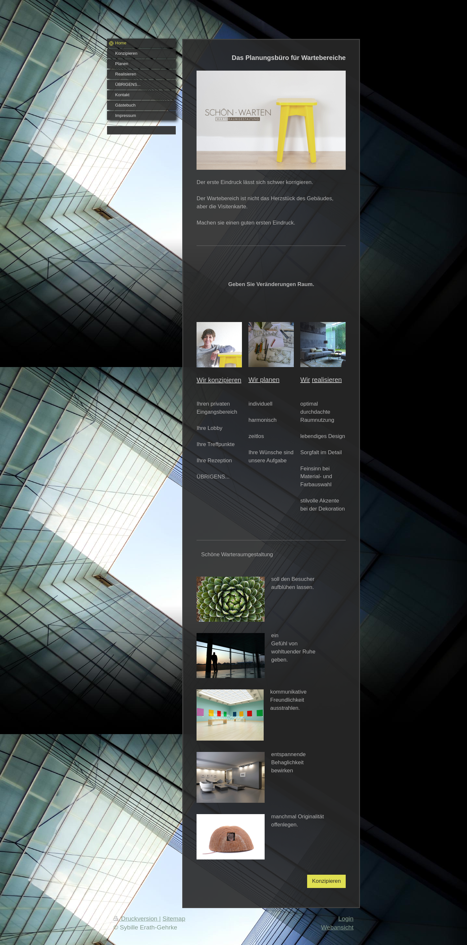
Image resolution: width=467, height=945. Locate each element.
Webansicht (337, 927)
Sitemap (173, 918)
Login (345, 918)
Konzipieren (326, 881)
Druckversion (136, 918)
